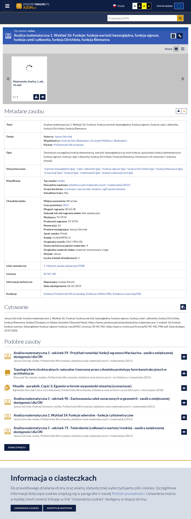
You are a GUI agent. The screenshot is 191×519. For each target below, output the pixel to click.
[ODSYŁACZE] (180, 36)
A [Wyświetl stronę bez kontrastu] (135, 5)
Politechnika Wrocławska (69, 144)
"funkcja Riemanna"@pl (168, 168)
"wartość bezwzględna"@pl (59, 168)
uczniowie (70, 189)
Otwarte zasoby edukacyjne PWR (65, 265)
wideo (61, 180)
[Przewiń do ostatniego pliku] (182, 79)
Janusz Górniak (63, 136)
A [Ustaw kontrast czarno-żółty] (149, 5)
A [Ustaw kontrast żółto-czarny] (144, 5)
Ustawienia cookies (26, 508)
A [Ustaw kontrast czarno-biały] (139, 5)
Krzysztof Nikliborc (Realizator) (109, 140)
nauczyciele (83, 189)
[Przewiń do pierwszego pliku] (8, 79)
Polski (119, 6)
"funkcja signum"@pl (113, 168)
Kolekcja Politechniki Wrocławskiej (64, 293)
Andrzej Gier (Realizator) (75, 140)
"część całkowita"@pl (88, 168)
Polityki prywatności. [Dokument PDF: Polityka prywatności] (129, 493)
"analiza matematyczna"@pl (117, 172)
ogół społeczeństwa (113, 189)
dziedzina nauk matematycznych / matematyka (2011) (99, 184)
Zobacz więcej (17, 447)
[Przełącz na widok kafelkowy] (176, 49)
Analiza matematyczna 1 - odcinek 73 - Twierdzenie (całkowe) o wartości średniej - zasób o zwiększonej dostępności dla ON (89, 430)
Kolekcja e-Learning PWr (127, 293)
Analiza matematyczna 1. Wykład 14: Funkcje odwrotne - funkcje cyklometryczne (73, 415)
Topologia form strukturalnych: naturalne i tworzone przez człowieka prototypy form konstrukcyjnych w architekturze (90, 371)
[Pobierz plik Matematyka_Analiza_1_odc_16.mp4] (36, 97)
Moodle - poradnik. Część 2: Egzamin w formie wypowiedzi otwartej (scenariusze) (72, 386)
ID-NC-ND (50, 273)
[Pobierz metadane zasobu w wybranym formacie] (181, 111)
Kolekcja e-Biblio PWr (99, 293)
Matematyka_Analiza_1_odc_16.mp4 (28, 83)
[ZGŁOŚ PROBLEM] (173, 36)
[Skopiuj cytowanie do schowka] (183, 307)
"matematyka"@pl (89, 172)
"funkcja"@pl (70, 172)
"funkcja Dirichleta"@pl (140, 168)
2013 (66, 205)
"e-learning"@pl (53, 172)
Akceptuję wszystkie (59, 508)
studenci (96, 189)
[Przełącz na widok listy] (182, 49)
